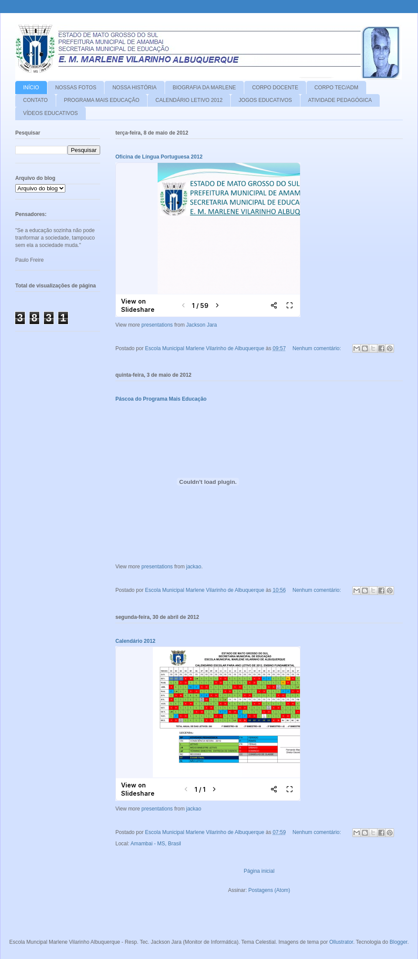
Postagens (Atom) (269, 890)
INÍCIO (31, 87)
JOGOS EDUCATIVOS (265, 100)
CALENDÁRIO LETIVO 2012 (188, 100)
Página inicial (259, 871)
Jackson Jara (201, 325)
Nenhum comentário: (318, 348)
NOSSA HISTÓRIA (134, 87)
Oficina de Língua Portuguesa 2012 (158, 157)
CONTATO (35, 100)
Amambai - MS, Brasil (156, 844)
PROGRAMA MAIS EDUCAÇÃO (101, 100)
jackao (194, 567)
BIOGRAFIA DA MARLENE (204, 87)
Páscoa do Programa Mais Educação (160, 399)
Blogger (399, 942)
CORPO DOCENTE (275, 87)
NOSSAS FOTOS (75, 87)
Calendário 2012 (135, 641)
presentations (157, 325)
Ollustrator (341, 942)
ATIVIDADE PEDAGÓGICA (340, 100)
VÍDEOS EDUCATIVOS (50, 113)
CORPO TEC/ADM (336, 87)
